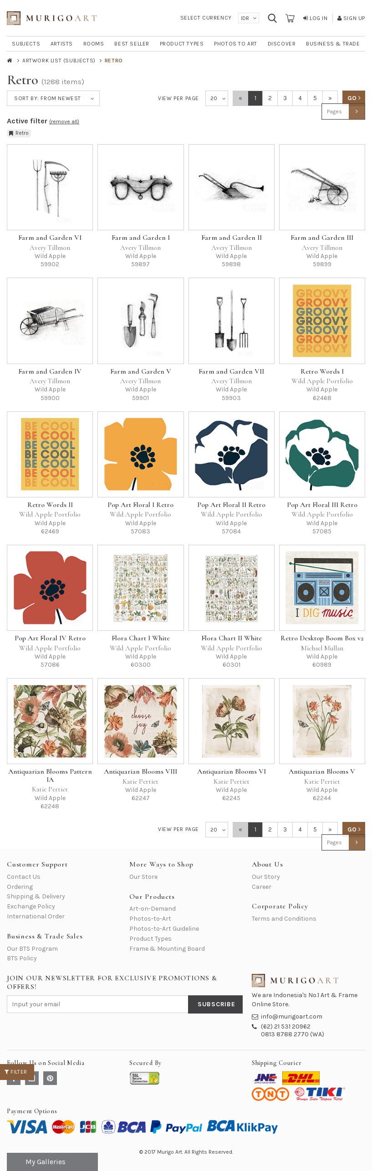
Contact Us (24, 877)
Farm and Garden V (140, 371)
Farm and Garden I (141, 237)
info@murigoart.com (291, 1016)
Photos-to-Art (150, 919)
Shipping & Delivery (36, 896)
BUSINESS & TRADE (333, 44)
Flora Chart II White (231, 638)
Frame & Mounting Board (167, 949)
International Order (36, 916)
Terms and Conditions (284, 919)
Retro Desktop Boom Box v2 (322, 638)
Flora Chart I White (141, 638)
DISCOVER (282, 44)
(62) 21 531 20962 (286, 1026)
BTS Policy (22, 958)
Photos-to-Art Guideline (164, 929)
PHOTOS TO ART (235, 44)
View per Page (178, 98)
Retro (19, 133)
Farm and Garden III (321, 237)
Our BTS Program (32, 949)
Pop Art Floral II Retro (231, 504)
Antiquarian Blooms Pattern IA (50, 775)
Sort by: (47, 98)
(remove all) (64, 121)
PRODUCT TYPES (182, 44)
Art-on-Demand (152, 908)
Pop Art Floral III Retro (322, 504)
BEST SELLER (131, 44)
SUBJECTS (26, 44)
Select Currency (206, 18)
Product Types (150, 939)
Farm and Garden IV (50, 371)
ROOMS (93, 44)
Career (261, 887)
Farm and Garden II (231, 237)
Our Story (266, 877)
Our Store (143, 877)
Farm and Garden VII (231, 371)
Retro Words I (322, 371)
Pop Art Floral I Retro (140, 504)
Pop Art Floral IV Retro (50, 638)
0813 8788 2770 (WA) (292, 1034)
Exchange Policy (31, 906)
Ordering (20, 887)
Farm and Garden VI (50, 237)
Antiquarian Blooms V (322, 771)
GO (354, 98)
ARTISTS (62, 44)
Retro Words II (50, 504)
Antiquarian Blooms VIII (140, 771)
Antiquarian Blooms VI (231, 771)
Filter (16, 1072)
